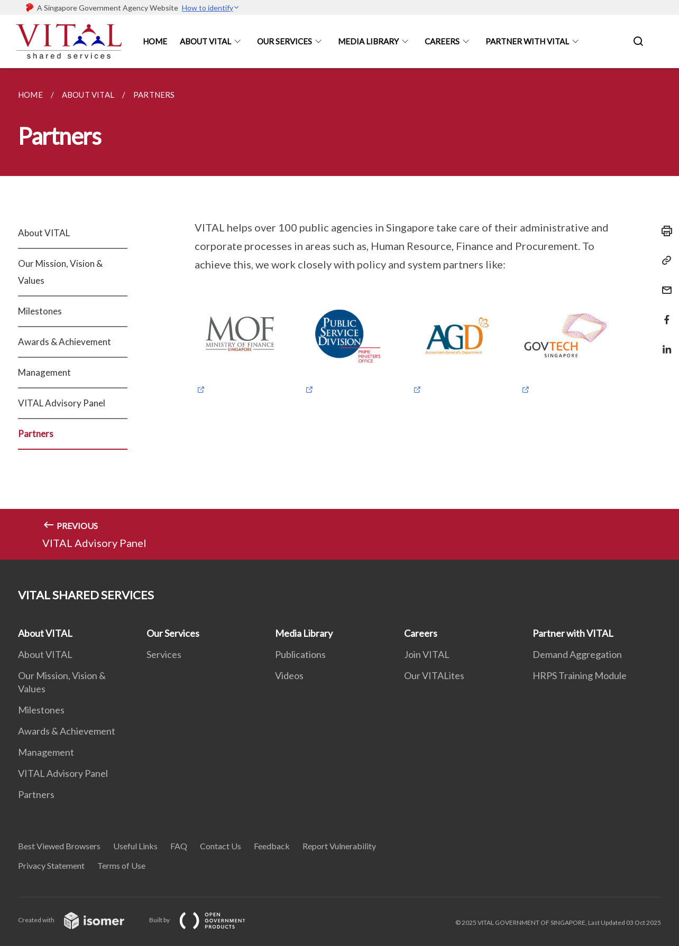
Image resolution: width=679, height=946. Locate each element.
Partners (35, 433)
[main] (339, 314)
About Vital (205, 41)
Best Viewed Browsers (59, 846)
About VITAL (44, 232)
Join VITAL (426, 654)
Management (44, 372)
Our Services (284, 41)
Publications (300, 654)
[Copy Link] (664, 260)
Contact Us (220, 846)
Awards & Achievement (64, 341)
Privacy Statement (51, 865)
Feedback (272, 846)
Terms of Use (121, 865)
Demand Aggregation (577, 654)
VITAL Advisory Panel (61, 403)
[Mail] (664, 284)
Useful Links (135, 846)
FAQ (178, 846)
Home (155, 41)
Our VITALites (434, 675)
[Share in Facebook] (664, 313)
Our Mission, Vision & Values (60, 272)
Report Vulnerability (339, 846)
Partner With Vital (527, 41)
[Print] (664, 231)
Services (163, 654)
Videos (289, 675)
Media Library (368, 41)
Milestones (40, 311)
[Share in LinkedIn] (664, 343)
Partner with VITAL (573, 633)
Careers (442, 41)
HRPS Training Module (580, 675)
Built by (205, 920)
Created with (79, 920)
